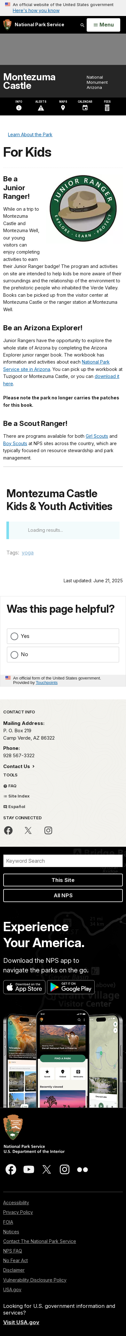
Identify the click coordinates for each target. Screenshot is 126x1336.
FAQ (10, 785)
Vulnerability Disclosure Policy (35, 1280)
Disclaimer (14, 1270)
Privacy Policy (18, 1212)
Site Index (16, 795)
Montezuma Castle (29, 81)
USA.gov (12, 1289)
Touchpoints (47, 682)
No (24, 654)
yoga (28, 552)
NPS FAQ (12, 1250)
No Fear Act (15, 1260)
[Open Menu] (103, 25)
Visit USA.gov (21, 1322)
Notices (11, 1231)
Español (14, 806)
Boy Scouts (15, 443)
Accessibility (16, 1202)
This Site (63, 880)
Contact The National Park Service (39, 1241)
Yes (25, 636)
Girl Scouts (97, 436)
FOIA (8, 1222)
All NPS (63, 895)
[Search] (63, 860)
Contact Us (17, 766)
